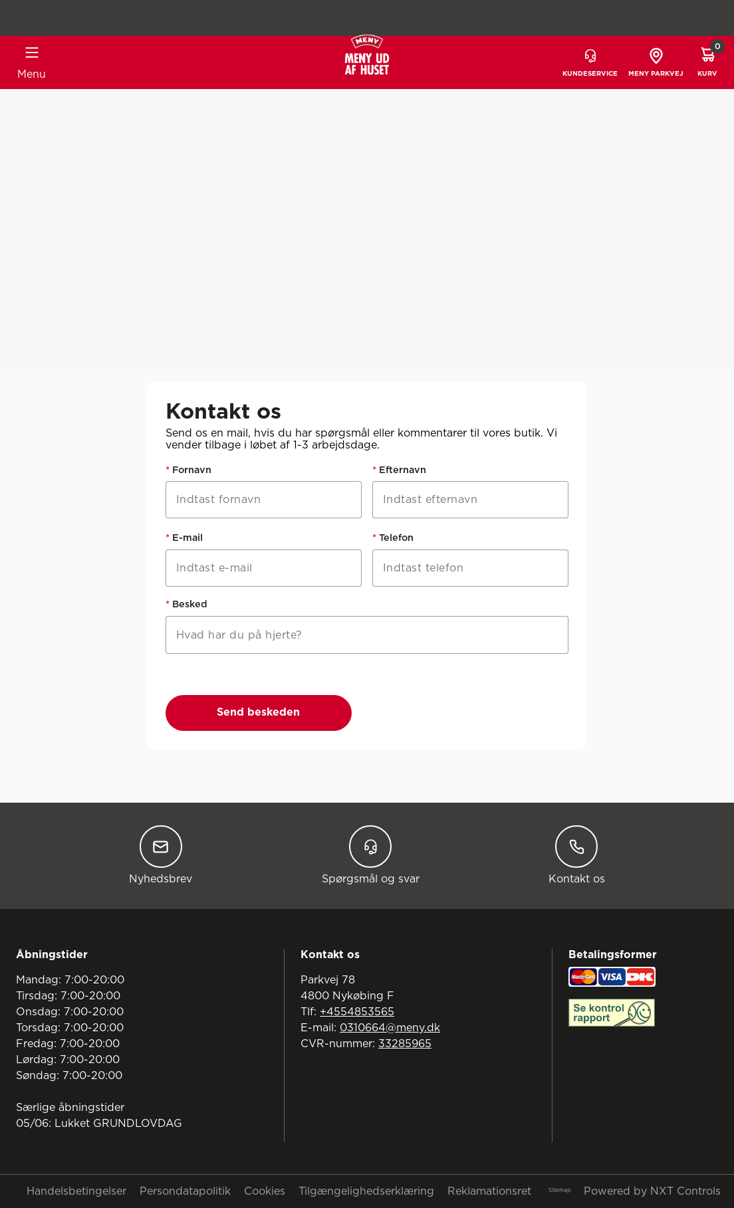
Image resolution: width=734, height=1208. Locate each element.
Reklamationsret (489, 1191)
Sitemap (559, 1190)
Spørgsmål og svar (371, 854)
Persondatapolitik (185, 1191)
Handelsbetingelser (76, 1191)
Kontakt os (577, 854)
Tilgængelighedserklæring (366, 1191)
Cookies (264, 1191)
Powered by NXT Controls (652, 1191)
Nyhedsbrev (160, 854)
